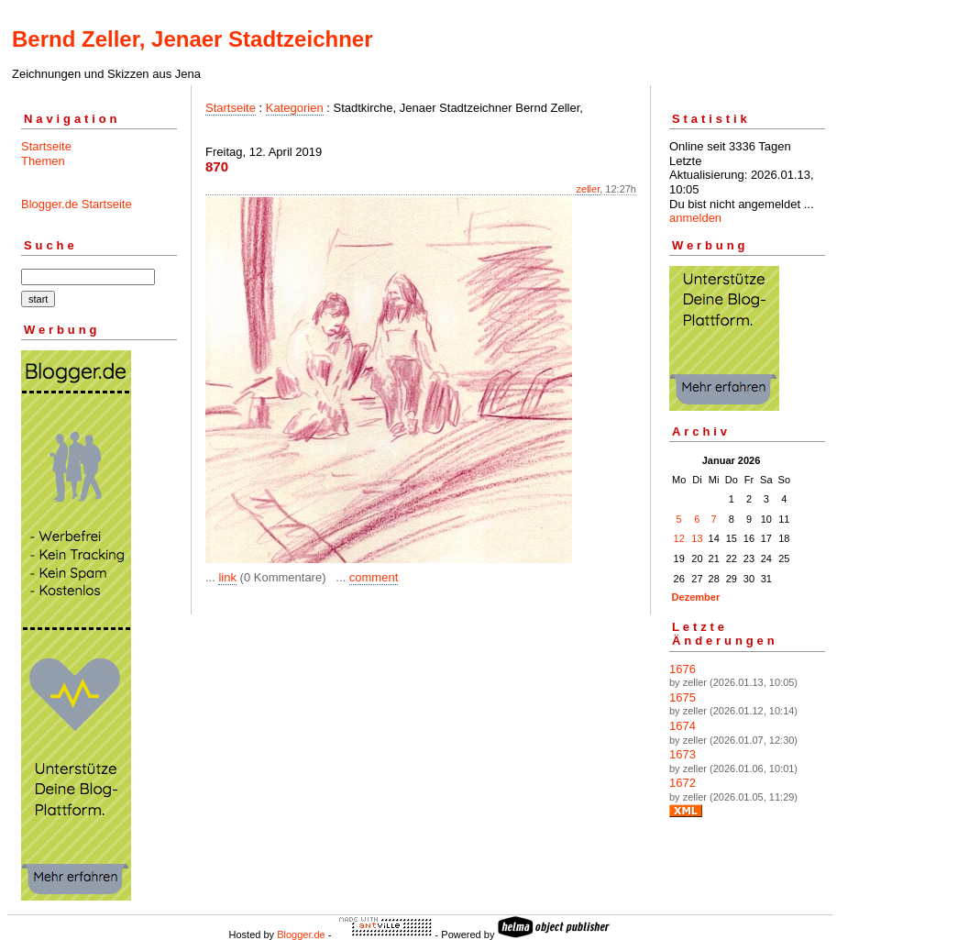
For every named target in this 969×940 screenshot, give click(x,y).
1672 (682, 783)
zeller (588, 188)
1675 (682, 697)
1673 (682, 754)
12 (679, 538)
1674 (682, 726)
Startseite (46, 146)
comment (373, 577)
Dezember (696, 597)
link (227, 577)
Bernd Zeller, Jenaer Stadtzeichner (192, 39)
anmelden (695, 218)
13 (696, 538)
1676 (682, 669)
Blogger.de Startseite (76, 204)
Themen (43, 161)
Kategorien (295, 108)
